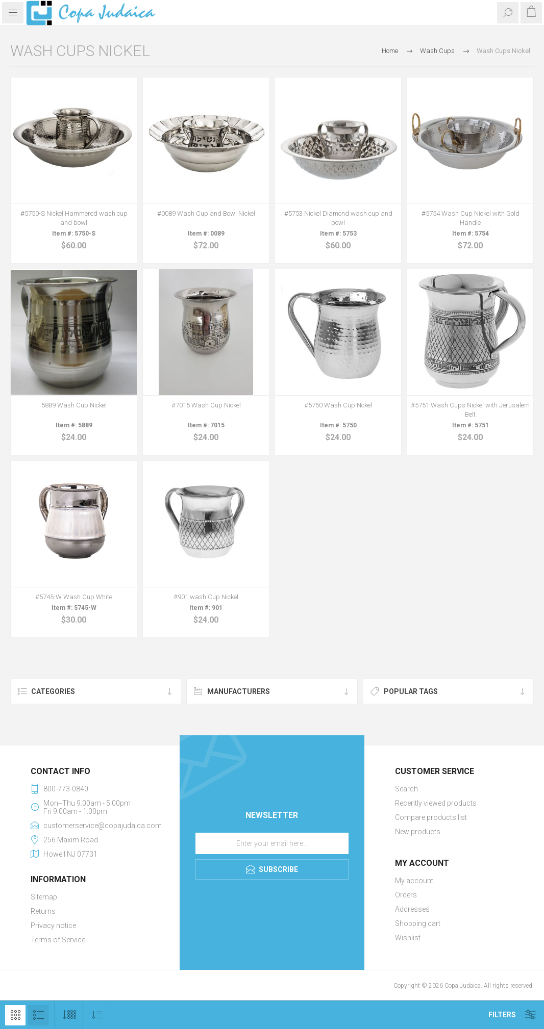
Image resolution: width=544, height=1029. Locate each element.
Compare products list (431, 817)
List (38, 1015)
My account (414, 881)
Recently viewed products (436, 803)
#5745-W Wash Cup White (73, 597)
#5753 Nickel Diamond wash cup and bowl (338, 218)
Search (406, 789)
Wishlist (408, 938)
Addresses (412, 909)
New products (417, 832)
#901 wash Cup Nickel (206, 597)
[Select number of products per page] (69, 1015)
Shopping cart (417, 923)
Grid (15, 1015)
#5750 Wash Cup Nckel (338, 405)
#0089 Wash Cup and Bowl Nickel (206, 213)
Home (390, 51)
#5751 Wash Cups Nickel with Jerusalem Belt (470, 409)
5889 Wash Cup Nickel (74, 405)
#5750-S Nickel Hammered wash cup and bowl (74, 218)
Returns (43, 911)
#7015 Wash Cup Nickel (206, 405)
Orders (406, 895)
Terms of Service (58, 940)
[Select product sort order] (97, 1015)
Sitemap (44, 897)
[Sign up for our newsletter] (272, 843)
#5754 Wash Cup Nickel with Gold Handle (471, 218)
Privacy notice (53, 925)
